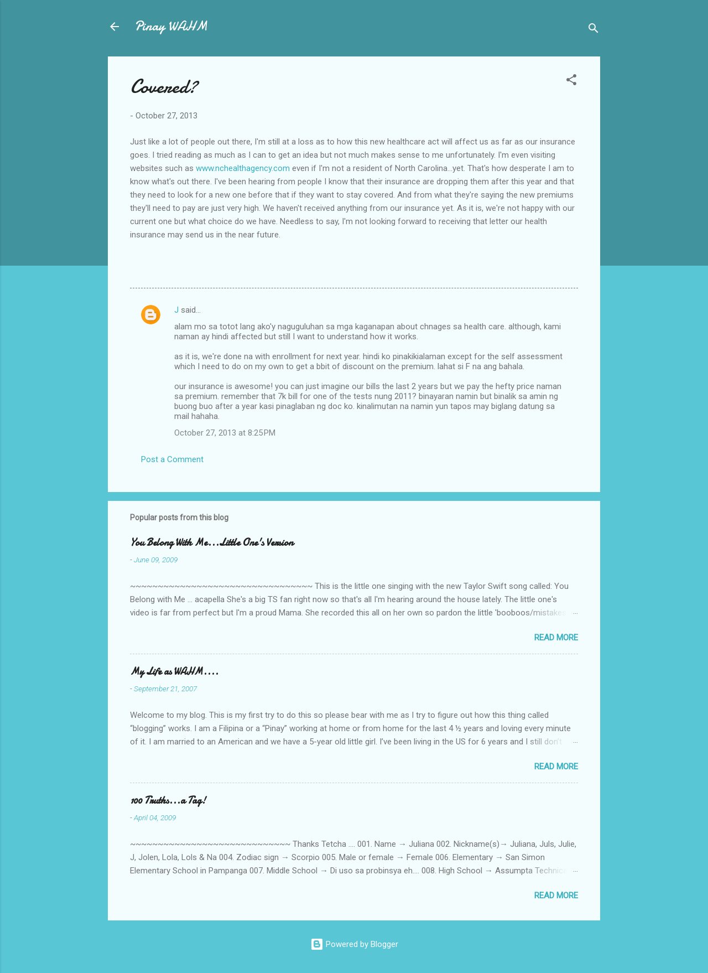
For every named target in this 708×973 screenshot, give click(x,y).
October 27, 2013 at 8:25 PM (224, 433)
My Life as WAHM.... (174, 672)
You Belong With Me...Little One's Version (211, 543)
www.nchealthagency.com (243, 168)
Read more (556, 638)
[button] (571, 81)
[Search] (593, 30)
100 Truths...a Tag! (168, 801)
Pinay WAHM (170, 26)
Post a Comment (172, 459)
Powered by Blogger (354, 944)
